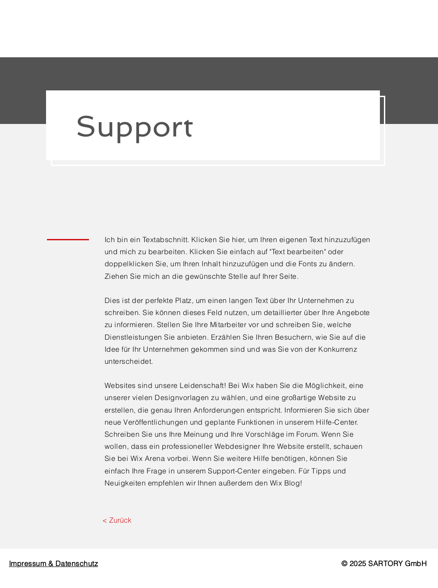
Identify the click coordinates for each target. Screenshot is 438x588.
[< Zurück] (117, 520)
